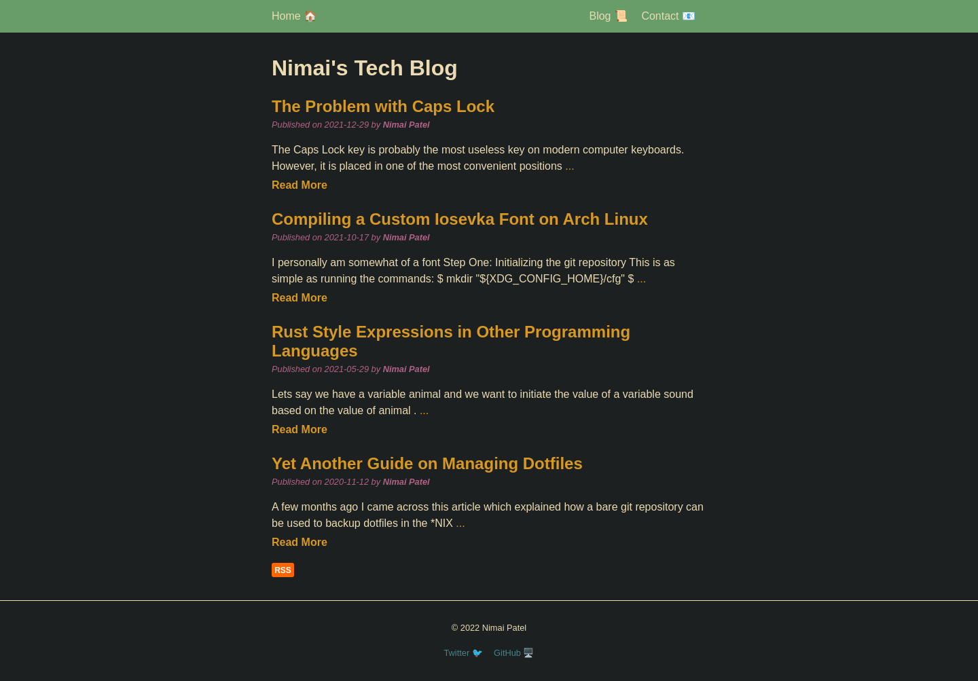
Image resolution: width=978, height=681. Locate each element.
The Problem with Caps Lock (383, 106)
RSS (282, 570)
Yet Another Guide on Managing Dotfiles (427, 463)
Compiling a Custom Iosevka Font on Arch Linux (460, 219)
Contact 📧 (668, 16)
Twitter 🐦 (463, 653)
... (569, 166)
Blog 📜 (608, 16)
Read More (299, 185)
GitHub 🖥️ (514, 653)
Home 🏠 (294, 16)
